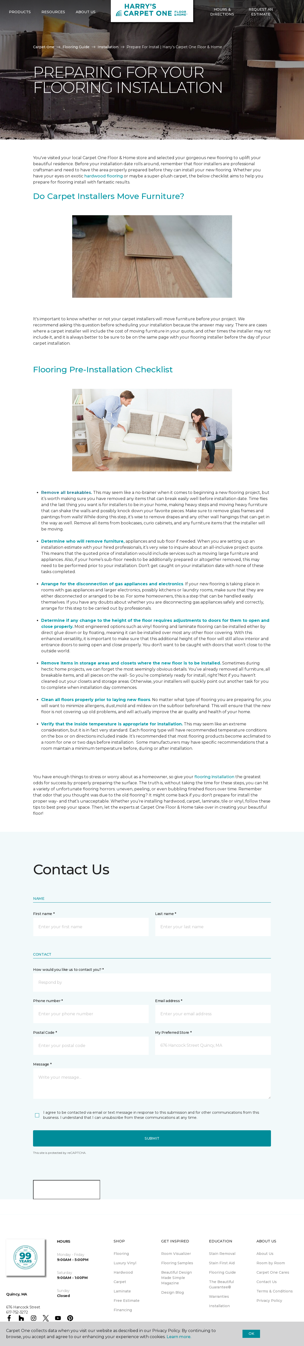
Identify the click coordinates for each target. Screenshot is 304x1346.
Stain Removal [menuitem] (222, 1253)
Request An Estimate (261, 30)
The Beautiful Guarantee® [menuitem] (221, 1284)
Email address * (168, 1001)
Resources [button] (53, 30)
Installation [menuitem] (219, 1306)
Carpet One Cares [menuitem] (272, 1272)
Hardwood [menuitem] (123, 1272)
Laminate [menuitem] (122, 1291)
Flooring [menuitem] (121, 1253)
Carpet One (43, 47)
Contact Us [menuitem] (266, 1281)
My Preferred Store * (173, 1032)
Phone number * (48, 1001)
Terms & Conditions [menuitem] (274, 1291)
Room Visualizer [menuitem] (176, 1253)
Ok (251, 1333)
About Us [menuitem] (264, 1253)
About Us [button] (86, 30)
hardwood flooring (103, 176)
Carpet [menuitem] (120, 1281)
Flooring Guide (76, 47)
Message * (42, 1064)
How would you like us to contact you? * (68, 969)
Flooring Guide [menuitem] (222, 1272)
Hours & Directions (222, 30)
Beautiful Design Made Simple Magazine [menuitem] (176, 1277)
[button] (284, 31)
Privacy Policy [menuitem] (269, 1300)
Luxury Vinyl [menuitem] (125, 1263)
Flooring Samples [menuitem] (177, 1263)
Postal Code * (45, 1032)
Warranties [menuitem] (219, 1296)
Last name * (165, 914)
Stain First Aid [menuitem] (222, 1263)
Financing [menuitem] (123, 1310)
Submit (152, 1138)
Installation (108, 47)
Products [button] (20, 30)
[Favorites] (290, 31)
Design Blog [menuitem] (172, 1292)
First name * (44, 914)
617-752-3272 (51, 9)
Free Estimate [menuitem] (127, 1300)
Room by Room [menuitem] (270, 1263)
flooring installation (214, 776)
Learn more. (178, 1336)
